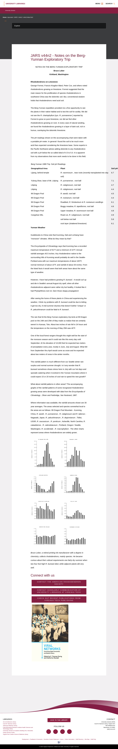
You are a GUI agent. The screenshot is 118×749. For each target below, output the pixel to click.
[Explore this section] (59, 26)
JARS (15, 17)
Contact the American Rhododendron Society (59, 583)
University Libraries (10, 10)
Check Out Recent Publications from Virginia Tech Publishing (59, 599)
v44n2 (20, 17)
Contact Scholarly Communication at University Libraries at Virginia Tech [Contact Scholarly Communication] (59, 591)
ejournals (10, 17)
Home (4, 17)
